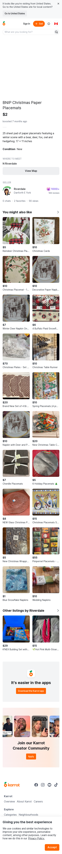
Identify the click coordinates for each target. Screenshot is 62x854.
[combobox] (28, 32)
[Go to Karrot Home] (12, 785)
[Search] (56, 32)
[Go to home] (4, 23)
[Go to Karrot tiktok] (56, 785)
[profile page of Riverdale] (7, 190)
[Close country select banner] (58, 3)
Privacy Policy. (36, 838)
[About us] (49, 24)
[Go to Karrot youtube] (49, 785)
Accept (52, 847)
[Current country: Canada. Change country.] (56, 23)
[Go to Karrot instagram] (43, 785)
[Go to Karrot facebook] (36, 785)
